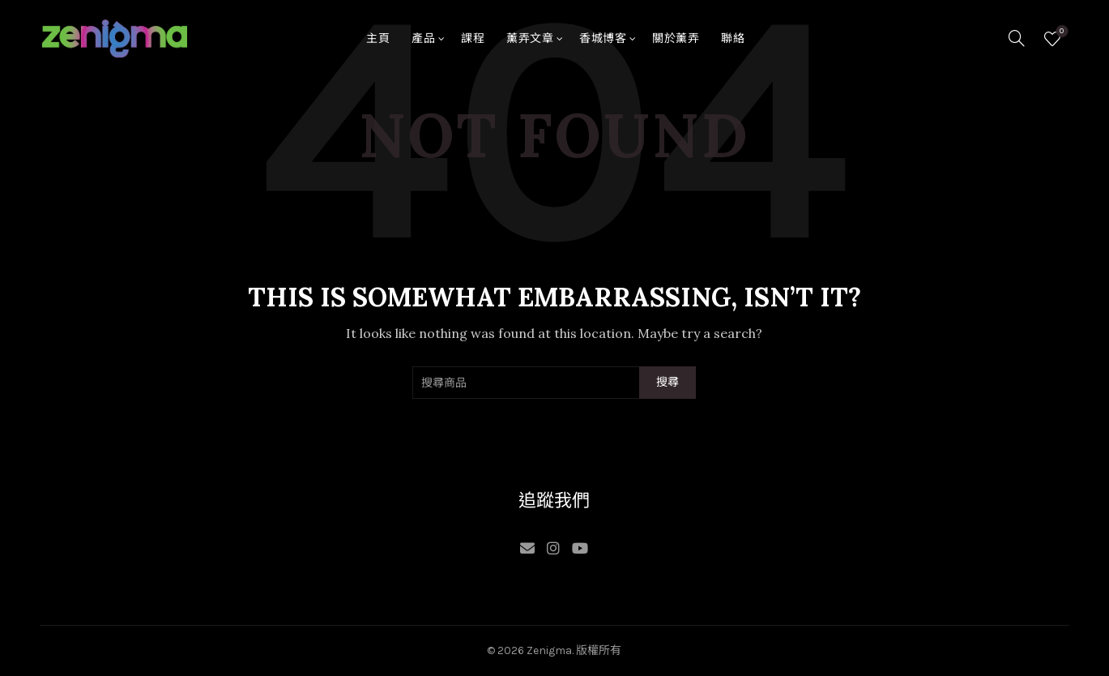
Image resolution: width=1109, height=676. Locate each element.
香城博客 (602, 38)
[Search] (1017, 38)
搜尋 (668, 382)
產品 (423, 38)
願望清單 (1060, 32)
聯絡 (732, 38)
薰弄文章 (529, 38)
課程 (472, 38)
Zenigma (549, 650)
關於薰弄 (675, 38)
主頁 (378, 38)
